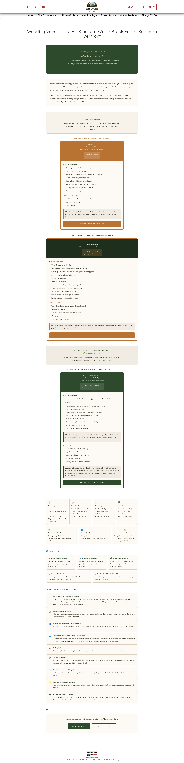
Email (132, 7)
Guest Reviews (129, 15)
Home (30, 15)
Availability (88, 15)
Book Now (148, 7)
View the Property (104, 726)
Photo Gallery (70, 15)
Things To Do (149, 15)
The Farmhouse (47, 15)
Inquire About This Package (92, 224)
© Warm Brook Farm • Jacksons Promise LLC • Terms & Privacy (92, 759)
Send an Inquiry (79, 726)
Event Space (108, 15)
